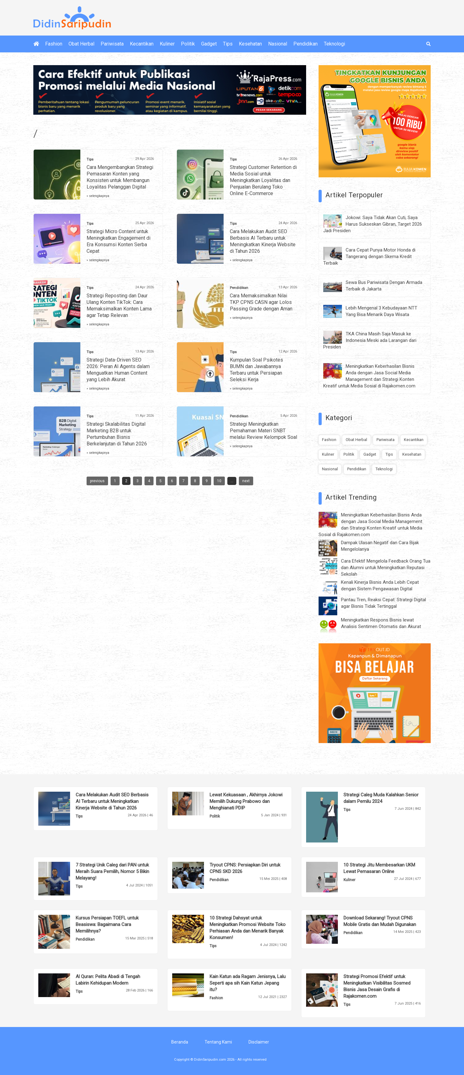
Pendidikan (305, 44)
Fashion (53, 44)
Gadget (209, 44)
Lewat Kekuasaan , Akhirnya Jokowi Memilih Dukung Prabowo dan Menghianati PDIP (246, 801)
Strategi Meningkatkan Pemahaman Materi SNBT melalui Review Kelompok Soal (263, 430)
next (246, 481)
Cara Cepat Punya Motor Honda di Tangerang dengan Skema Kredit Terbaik (369, 256)
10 (219, 481)
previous (97, 481)
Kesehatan (250, 44)
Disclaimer (259, 1041)
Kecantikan (142, 44)
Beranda (179, 1041)
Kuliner (167, 44)
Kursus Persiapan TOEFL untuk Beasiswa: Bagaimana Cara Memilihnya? (107, 924)
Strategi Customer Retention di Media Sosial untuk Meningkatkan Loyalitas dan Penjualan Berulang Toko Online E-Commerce (263, 180)
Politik (188, 44)
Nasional (277, 44)
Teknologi (334, 44)
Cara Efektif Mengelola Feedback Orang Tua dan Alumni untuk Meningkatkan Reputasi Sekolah (385, 567)
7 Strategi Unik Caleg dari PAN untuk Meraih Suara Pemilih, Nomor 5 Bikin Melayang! (112, 871)
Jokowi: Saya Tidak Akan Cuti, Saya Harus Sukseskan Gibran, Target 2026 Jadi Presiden (372, 224)
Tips (228, 44)
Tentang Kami (218, 1041)
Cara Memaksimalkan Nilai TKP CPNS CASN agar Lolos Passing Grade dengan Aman (261, 302)
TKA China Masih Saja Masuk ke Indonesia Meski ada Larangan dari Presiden (369, 340)
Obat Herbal (81, 44)
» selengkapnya (98, 196)
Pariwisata (112, 44)
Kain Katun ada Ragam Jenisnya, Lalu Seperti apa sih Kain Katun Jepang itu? (248, 983)
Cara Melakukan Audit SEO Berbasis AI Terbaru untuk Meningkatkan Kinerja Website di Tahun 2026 (112, 801)
